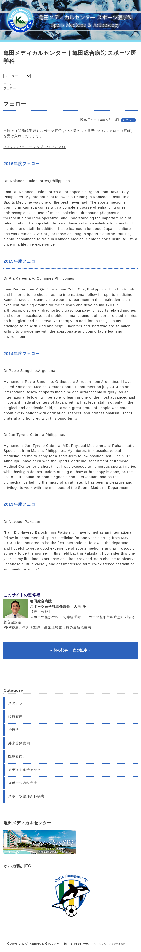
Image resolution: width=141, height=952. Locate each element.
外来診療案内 (19, 743)
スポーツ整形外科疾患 (26, 796)
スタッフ (128, 120)
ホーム (8, 84)
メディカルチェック (24, 770)
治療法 (13, 730)
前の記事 (61, 650)
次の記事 (80, 650)
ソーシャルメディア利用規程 (110, 944)
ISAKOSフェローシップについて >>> (34, 147)
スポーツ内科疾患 (22, 783)
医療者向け (17, 756)
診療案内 (15, 716)
